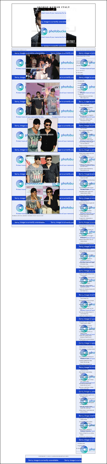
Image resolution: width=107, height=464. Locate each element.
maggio (80, 92)
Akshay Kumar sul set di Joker (85, 319)
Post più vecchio (69, 221)
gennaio (81, 445)
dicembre (81, 76)
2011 (79, 74)
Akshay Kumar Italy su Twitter (83, 56)
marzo (80, 441)
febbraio (81, 443)
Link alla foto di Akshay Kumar (83, 65)
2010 (79, 448)
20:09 (41, 215)
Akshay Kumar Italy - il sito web (83, 52)
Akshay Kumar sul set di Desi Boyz (87, 329)
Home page (42, 221)
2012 (79, 72)
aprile (80, 94)
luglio (80, 87)
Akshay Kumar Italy (53, 7)
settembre (81, 83)
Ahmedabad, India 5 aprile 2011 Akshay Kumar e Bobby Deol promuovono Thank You (38, 52)
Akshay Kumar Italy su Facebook (83, 54)
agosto (80, 85)
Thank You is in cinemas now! (85, 233)
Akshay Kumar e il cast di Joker (86, 347)
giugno (80, 89)
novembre (81, 78)
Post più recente (15, 221)
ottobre (80, 81)
